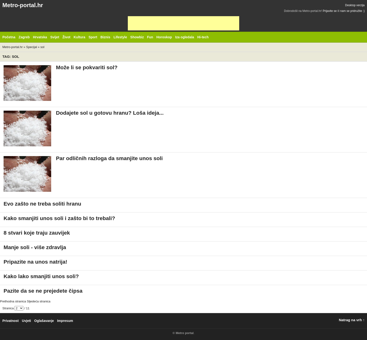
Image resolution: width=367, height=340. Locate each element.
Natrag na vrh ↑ (352, 320)
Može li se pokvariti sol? (87, 67)
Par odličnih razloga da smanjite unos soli (109, 158)
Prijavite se (330, 11)
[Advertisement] (183, 23)
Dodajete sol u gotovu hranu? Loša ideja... (110, 113)
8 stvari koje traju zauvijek (37, 233)
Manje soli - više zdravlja (35, 247)
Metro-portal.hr (22, 5)
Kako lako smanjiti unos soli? (41, 276)
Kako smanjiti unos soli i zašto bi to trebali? (59, 218)
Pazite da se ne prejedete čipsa (43, 291)
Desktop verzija (355, 5)
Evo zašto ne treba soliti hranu (42, 204)
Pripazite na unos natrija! (35, 262)
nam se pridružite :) (352, 11)
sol (42, 47)
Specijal (31, 47)
